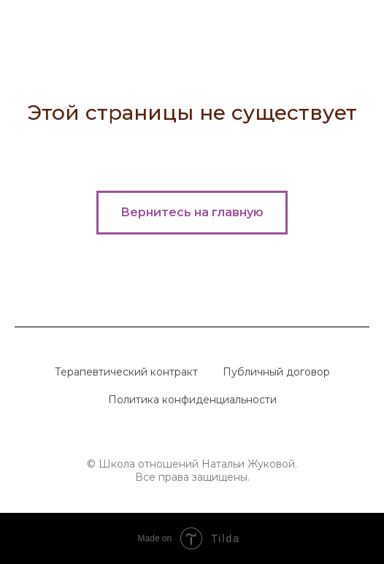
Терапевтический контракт (126, 371)
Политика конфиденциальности (192, 399)
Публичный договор (276, 371)
